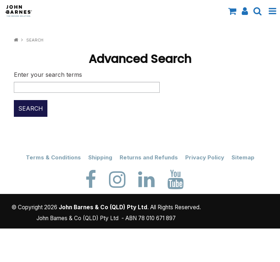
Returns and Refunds (149, 157)
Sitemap (243, 157)
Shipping (100, 157)
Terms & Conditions (53, 157)
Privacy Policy (204, 157)
